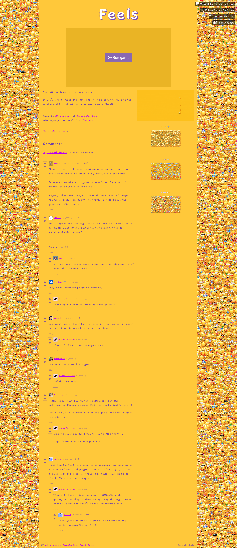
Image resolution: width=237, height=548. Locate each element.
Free (194, 545)
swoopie (57, 459)
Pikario (57, 163)
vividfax (62, 258)
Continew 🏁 (60, 282)
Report (83, 545)
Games (181, 545)
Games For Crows (87, 116)
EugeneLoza (59, 395)
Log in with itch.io (55, 152)
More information (55, 131)
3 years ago (67, 163)
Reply (51, 209)
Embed (91, 545)
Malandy (57, 218)
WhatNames (59, 359)
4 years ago (72, 282)
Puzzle (188, 545)
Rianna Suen (63, 116)
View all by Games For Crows (65, 545)
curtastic (58, 318)
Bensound (88, 120)
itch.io (48, 545)
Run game (118, 57)
